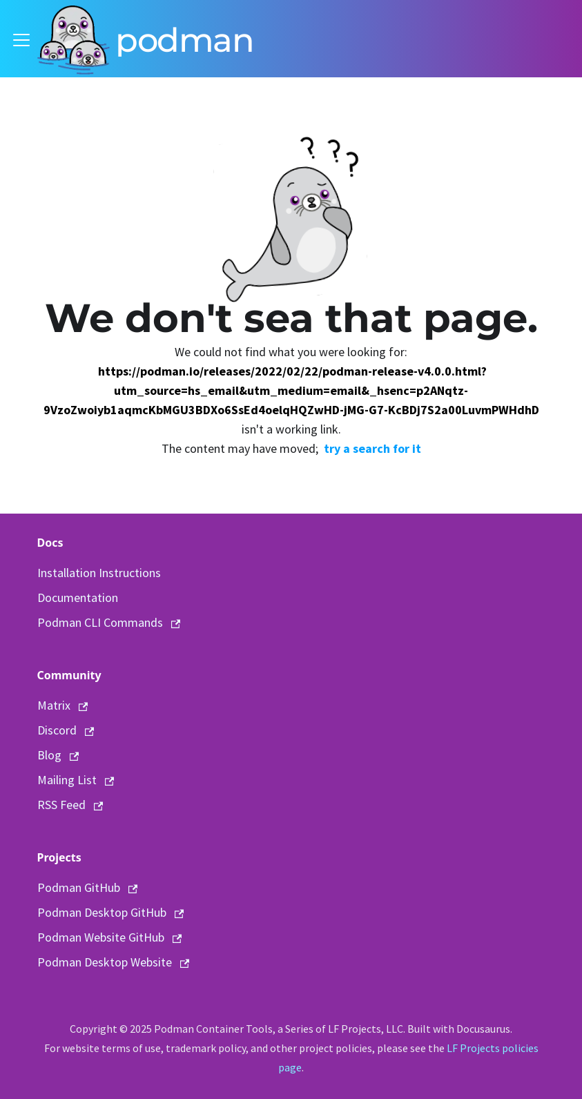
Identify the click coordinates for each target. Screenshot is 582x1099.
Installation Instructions (99, 573)
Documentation (77, 597)
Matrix (62, 705)
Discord (66, 730)
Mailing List (76, 780)
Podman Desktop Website (113, 962)
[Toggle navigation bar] (21, 40)
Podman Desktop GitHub (110, 912)
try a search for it (372, 448)
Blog (58, 755)
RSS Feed (70, 805)
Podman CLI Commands (109, 622)
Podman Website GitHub (109, 937)
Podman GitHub (87, 887)
